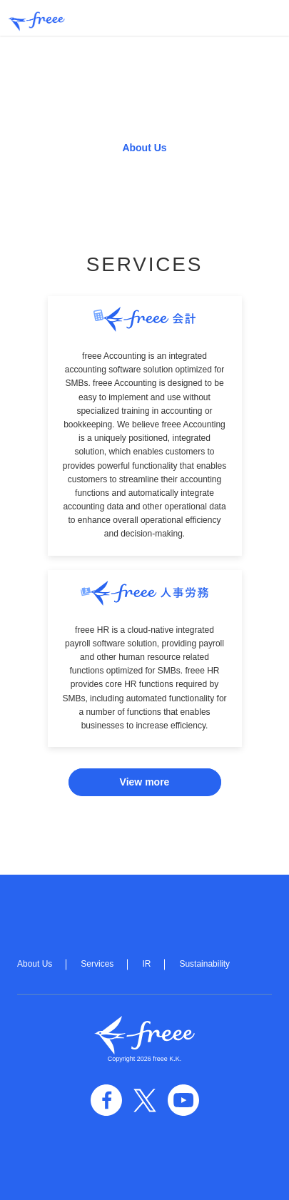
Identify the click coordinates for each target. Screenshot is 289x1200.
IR (146, 964)
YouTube (183, 1100)
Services (97, 964)
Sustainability (204, 964)
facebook (106, 1100)
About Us (144, 147)
